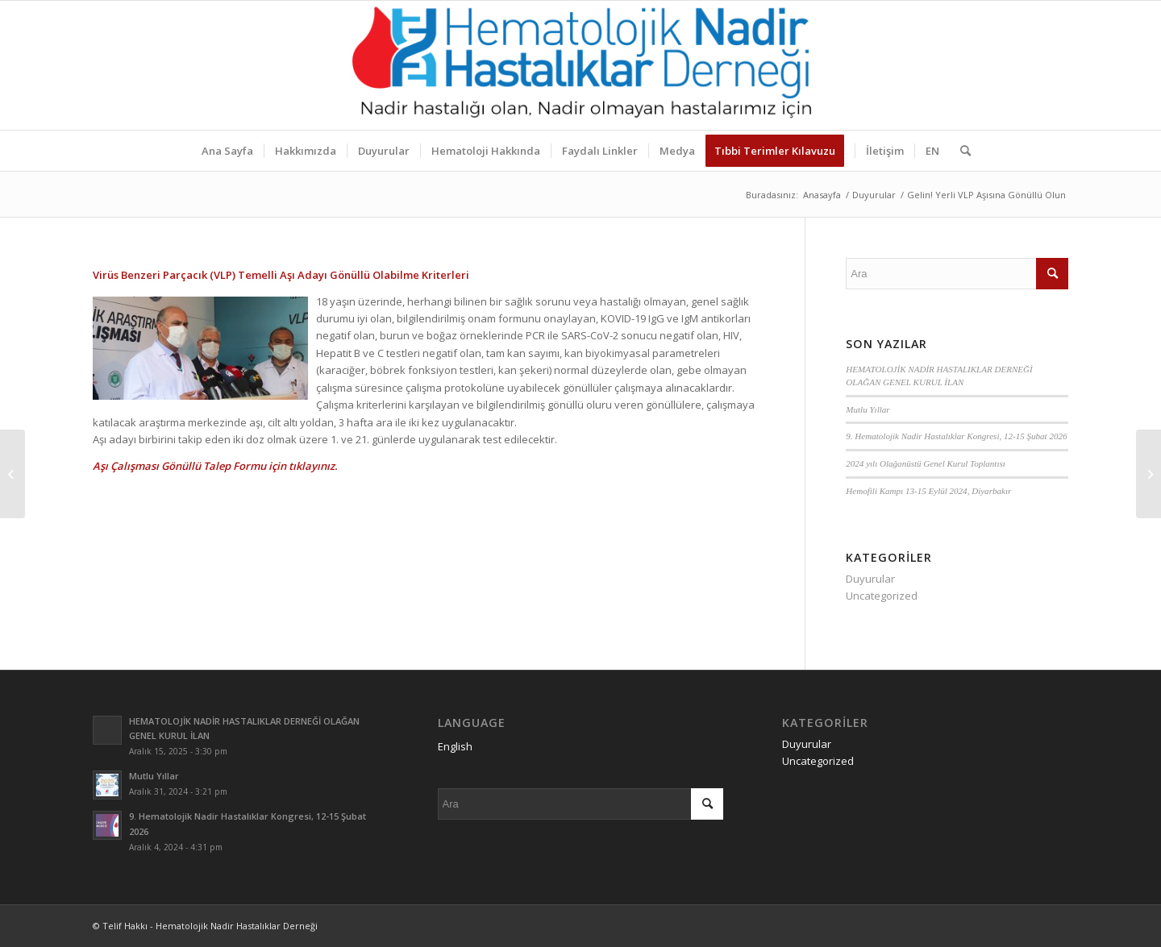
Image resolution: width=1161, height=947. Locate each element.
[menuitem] (227, 151)
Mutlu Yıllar (867, 409)
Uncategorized (882, 595)
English (455, 746)
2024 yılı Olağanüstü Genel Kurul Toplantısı (925, 463)
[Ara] (960, 151)
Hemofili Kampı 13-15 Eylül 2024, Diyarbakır (928, 491)
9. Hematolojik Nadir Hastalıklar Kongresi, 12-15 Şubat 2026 (956, 436)
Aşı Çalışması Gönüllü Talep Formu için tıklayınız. (215, 466)
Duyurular (870, 578)
